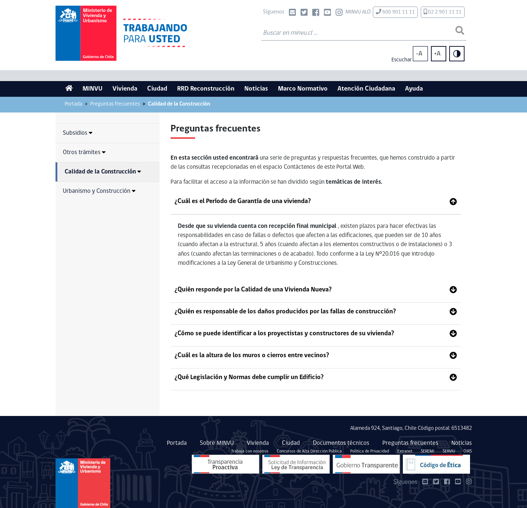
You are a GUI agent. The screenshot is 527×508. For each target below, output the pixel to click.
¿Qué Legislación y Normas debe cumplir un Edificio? (249, 377)
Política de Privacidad (369, 451)
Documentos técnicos (341, 443)
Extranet (404, 451)
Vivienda (124, 88)
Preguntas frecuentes (115, 104)
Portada (73, 104)
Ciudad (157, 88)
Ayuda (414, 88)
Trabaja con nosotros (249, 451)
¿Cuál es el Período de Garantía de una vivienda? (243, 201)
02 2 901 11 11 (443, 12)
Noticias (256, 88)
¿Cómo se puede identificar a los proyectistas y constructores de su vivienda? (284, 333)
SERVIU (449, 451)
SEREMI (427, 451)
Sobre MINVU (217, 443)
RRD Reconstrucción (205, 88)
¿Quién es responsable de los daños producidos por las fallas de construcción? (285, 311)
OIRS (467, 451)
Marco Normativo (303, 88)
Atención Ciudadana (366, 88)
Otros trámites (84, 152)
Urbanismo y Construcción (99, 191)
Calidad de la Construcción (103, 172)
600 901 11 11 (395, 12)
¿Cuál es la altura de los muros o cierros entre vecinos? (252, 355)
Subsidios (77, 133)
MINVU (93, 88)
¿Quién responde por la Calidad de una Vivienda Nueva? (253, 289)
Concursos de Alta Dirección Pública (309, 451)
